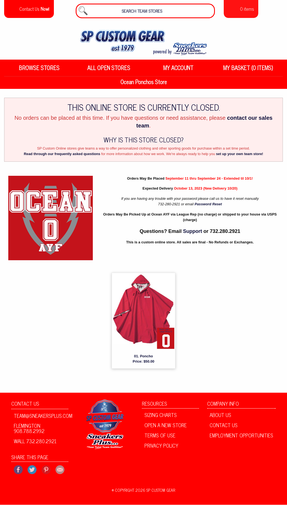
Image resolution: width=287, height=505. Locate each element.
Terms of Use (159, 438)
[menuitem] (39, 71)
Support (192, 234)
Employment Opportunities (241, 438)
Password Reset (208, 207)
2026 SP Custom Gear (155, 493)
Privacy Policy (161, 449)
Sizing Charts (160, 418)
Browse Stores (39, 71)
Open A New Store (165, 428)
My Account (178, 71)
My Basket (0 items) (248, 71)
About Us (220, 418)
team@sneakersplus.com (41, 418)
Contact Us (25, 407)
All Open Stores (108, 71)
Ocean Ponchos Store (143, 85)
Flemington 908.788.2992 (29, 431)
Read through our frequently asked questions (62, 157)
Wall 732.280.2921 (35, 444)
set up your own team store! (239, 157)
